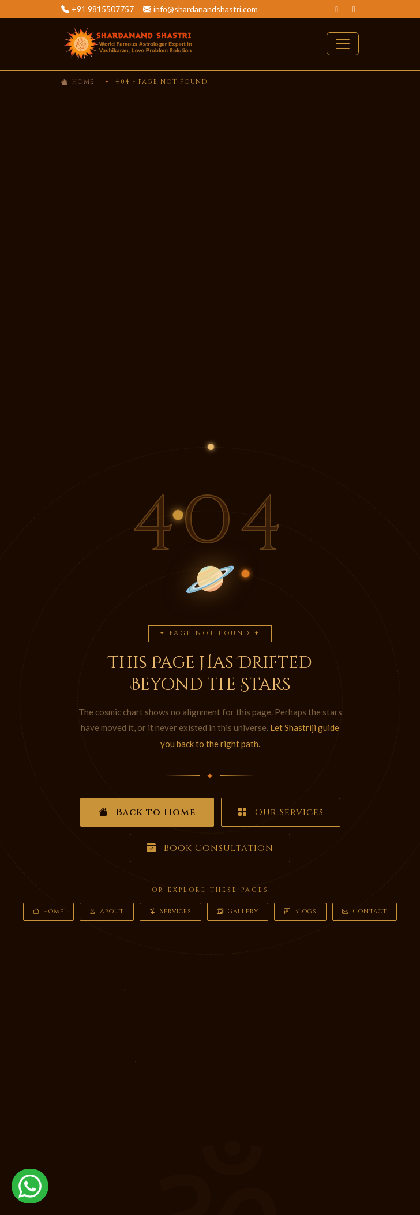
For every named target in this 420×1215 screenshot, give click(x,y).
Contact (364, 912)
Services (170, 912)
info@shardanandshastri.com (205, 9)
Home (83, 81)
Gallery (237, 912)
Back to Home (147, 812)
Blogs (300, 912)
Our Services (281, 812)
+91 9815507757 (103, 9)
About (106, 912)
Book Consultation (210, 848)
